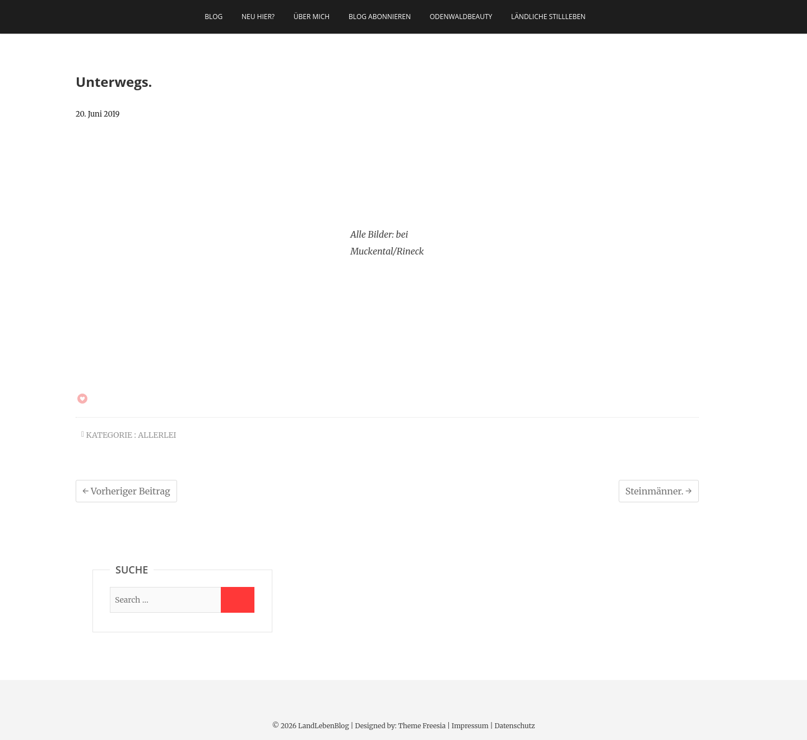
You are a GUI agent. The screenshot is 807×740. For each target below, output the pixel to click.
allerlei (157, 435)
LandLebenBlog (323, 725)
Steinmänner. (658, 491)
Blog (213, 16)
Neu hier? (258, 16)
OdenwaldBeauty (461, 16)
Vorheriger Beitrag (126, 491)
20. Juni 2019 (97, 114)
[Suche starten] (237, 600)
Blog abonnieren (380, 16)
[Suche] (165, 600)
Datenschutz (514, 725)
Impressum (470, 725)
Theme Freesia (422, 725)
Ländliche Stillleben (548, 16)
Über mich (312, 16)
